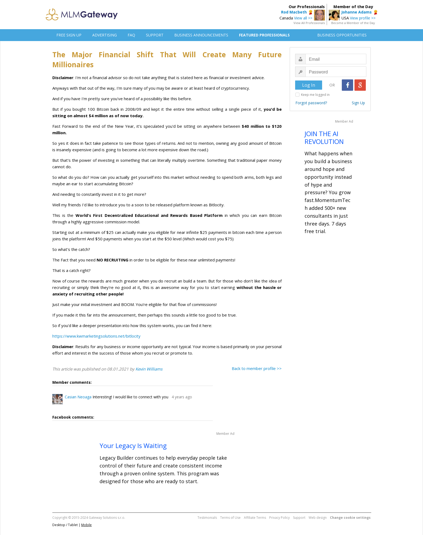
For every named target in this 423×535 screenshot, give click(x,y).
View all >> (303, 18)
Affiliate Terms (255, 517)
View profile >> (363, 18)
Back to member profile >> (257, 368)
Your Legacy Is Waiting (133, 445)
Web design (318, 517)
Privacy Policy (279, 517)
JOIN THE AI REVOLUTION (324, 137)
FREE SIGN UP (68, 35)
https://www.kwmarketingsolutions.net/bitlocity (96, 336)
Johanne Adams (356, 12)
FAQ (131, 35)
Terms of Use (230, 517)
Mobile (86, 525)
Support (299, 517)
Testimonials (207, 517)
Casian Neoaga (78, 396)
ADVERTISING (104, 35)
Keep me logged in (315, 94)
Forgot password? (311, 102)
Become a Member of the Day (353, 23)
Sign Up (358, 102)
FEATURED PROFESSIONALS (264, 35)
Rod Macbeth (294, 12)
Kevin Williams (148, 369)
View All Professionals (309, 23)
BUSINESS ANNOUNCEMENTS (201, 35)
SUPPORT (154, 35)
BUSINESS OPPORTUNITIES (342, 35)
